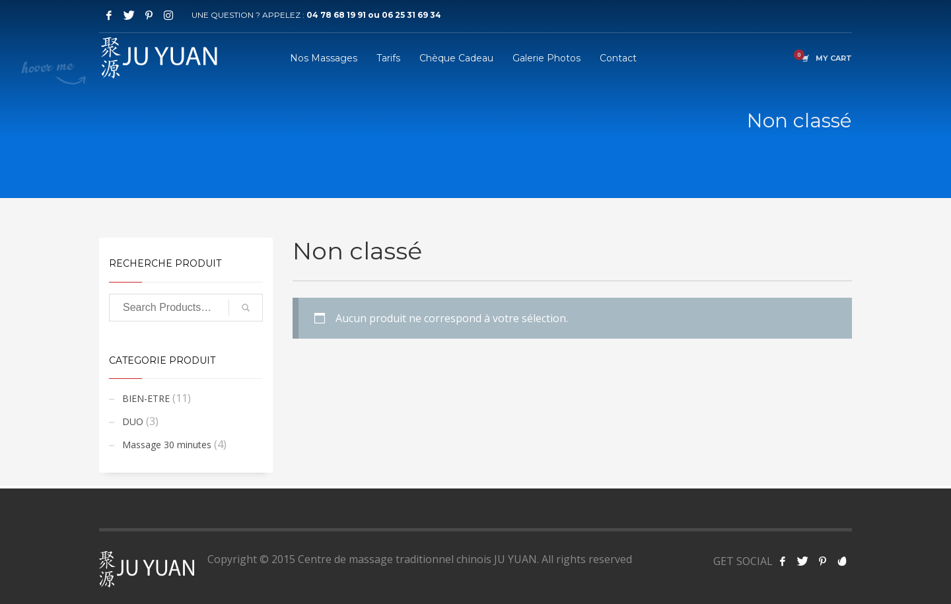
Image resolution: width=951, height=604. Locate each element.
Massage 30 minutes (166, 444)
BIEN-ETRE (146, 398)
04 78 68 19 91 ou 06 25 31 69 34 (373, 15)
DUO (132, 421)
